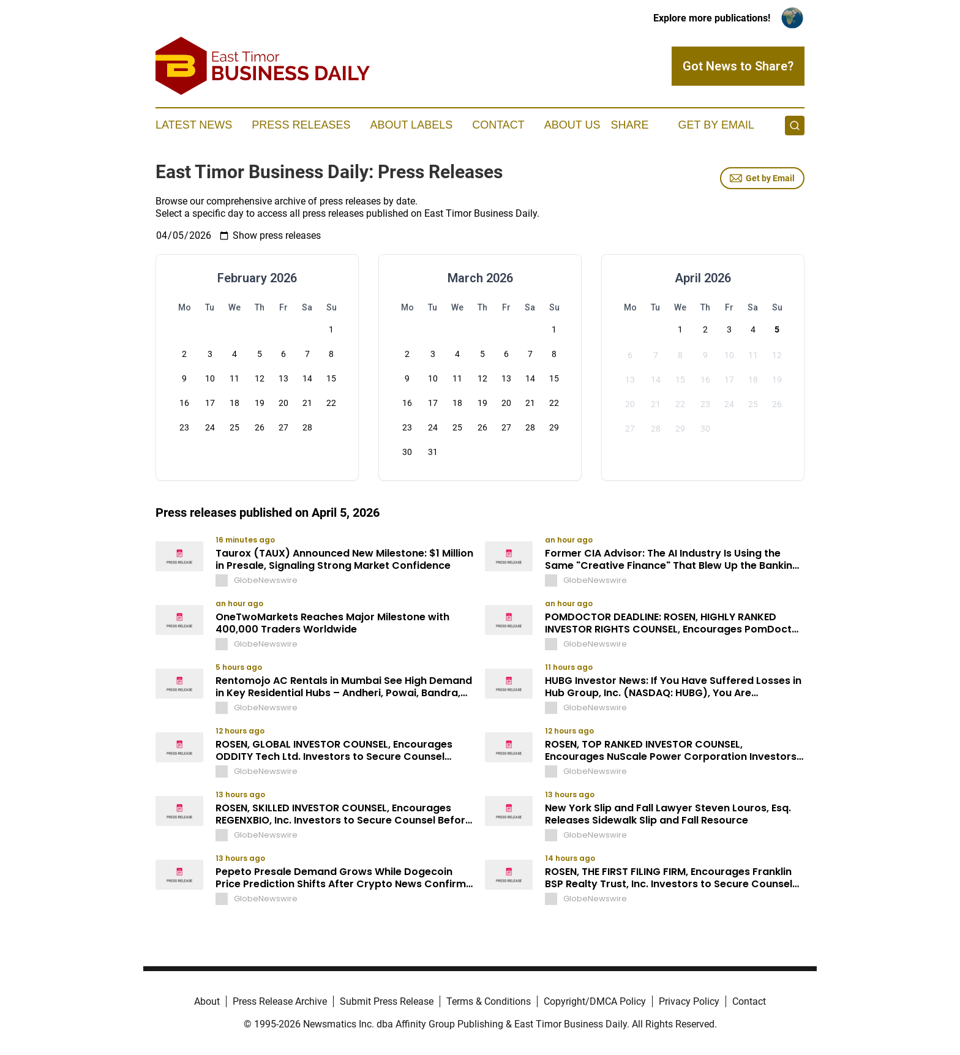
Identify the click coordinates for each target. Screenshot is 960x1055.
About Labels (411, 125)
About (207, 1001)
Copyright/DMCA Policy (595, 1001)
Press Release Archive (280, 1001)
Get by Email (762, 178)
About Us (572, 125)
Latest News (194, 125)
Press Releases (301, 125)
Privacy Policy (689, 1001)
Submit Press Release (386, 1001)
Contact (498, 125)
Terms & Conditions (488, 1001)
